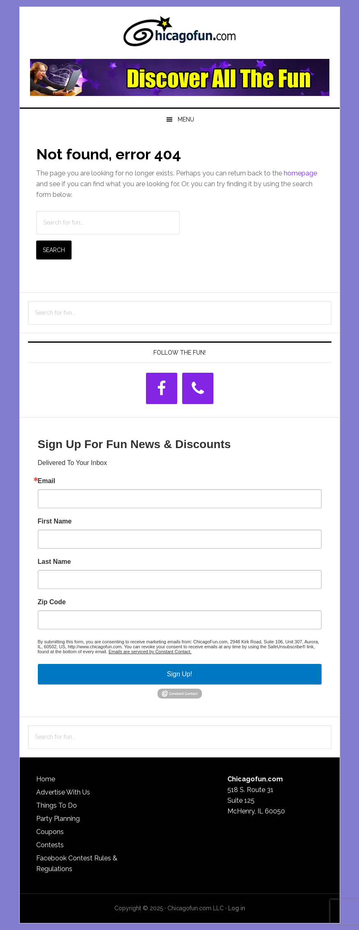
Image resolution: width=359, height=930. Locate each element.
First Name (55, 521)
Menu (186, 119)
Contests (50, 845)
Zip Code (52, 602)
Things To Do (56, 805)
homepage (300, 173)
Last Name (54, 561)
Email (47, 481)
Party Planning (58, 819)
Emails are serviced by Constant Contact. (150, 651)
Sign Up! (179, 674)
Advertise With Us (63, 792)
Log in (236, 908)
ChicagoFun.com (180, 33)
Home (45, 779)
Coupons (50, 832)
